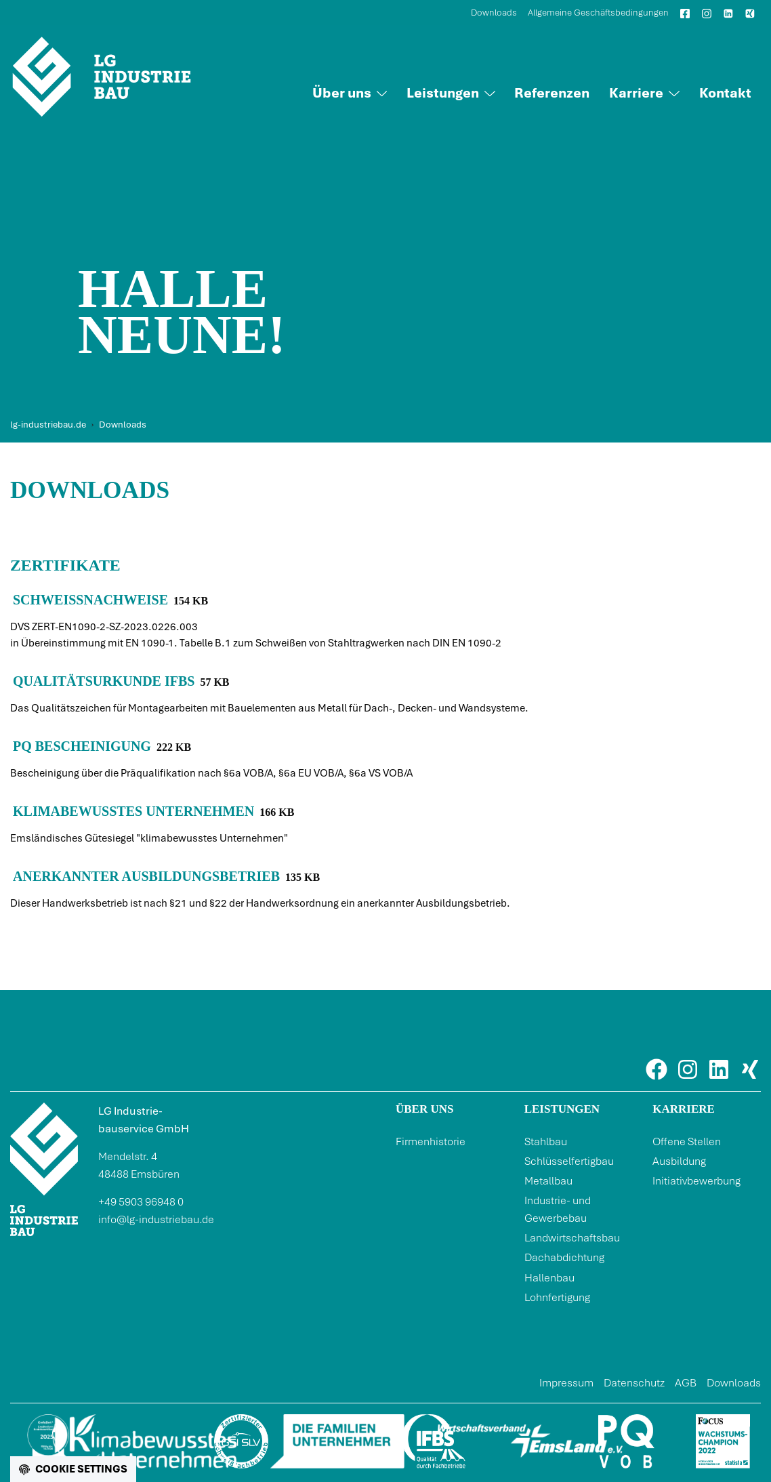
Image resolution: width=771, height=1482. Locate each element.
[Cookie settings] (73, 1469)
